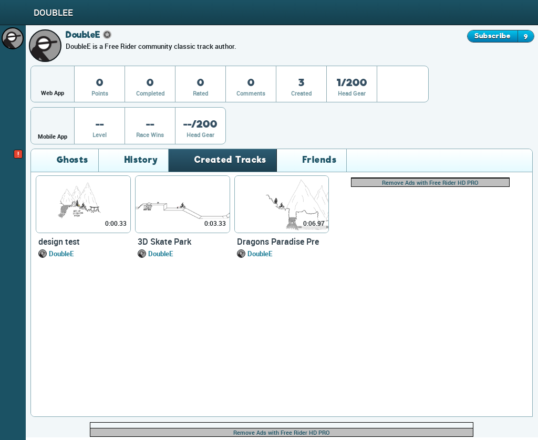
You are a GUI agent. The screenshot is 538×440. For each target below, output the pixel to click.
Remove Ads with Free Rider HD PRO (430, 182)
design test (59, 241)
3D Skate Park (164, 241)
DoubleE (61, 253)
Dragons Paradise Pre (278, 241)
